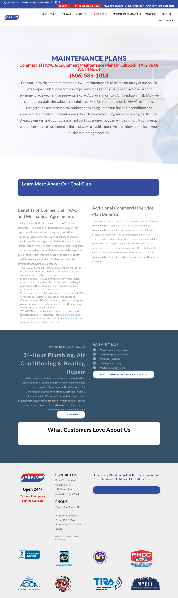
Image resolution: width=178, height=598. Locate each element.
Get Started (71, 414)
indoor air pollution (70, 321)
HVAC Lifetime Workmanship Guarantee (123, 374)
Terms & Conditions (74, 536)
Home (44, 14)
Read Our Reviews (113, 6)
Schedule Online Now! (87, 6)
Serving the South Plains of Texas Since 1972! (149, 6)
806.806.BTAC (57, 350)
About (53, 14)
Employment (164, 21)
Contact (166, 14)
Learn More (150, 14)
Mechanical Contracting (127, 14)
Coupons (63, 6)
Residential (82, 14)
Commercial (100, 14)
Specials (66, 14)
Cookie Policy (60, 540)
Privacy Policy (60, 536)
